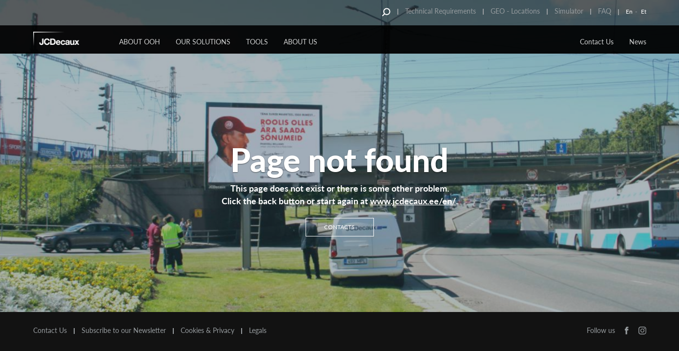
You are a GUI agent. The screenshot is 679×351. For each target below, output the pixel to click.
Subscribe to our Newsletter (124, 330)
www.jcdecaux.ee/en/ (413, 201)
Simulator (569, 11)
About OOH (139, 42)
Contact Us (597, 42)
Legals (258, 330)
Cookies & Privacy (207, 330)
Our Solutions (203, 42)
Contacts (339, 226)
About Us (300, 42)
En (629, 11)
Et (643, 11)
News (637, 42)
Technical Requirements (440, 11)
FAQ (604, 11)
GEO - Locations (515, 11)
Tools (257, 42)
